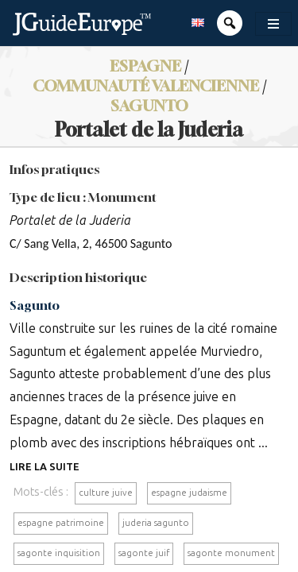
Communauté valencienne (146, 85)
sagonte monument (231, 552)
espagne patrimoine (60, 522)
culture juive (106, 492)
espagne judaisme (189, 492)
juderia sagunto (155, 522)
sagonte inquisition (58, 552)
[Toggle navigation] (273, 24)
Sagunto (149, 105)
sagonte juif (143, 552)
